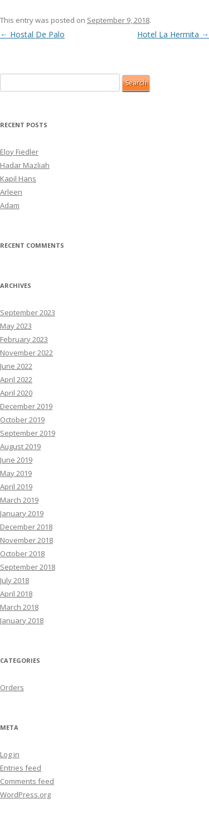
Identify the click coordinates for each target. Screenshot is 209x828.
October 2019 (22, 420)
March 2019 (19, 500)
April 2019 (16, 487)
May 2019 (16, 473)
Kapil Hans (18, 179)
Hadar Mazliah (25, 165)
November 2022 (26, 353)
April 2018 (16, 594)
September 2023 (27, 312)
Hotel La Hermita (173, 34)
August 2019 (20, 446)
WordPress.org (25, 795)
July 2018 (14, 580)
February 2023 (24, 339)
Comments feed (27, 781)
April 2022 (16, 379)
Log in (10, 754)
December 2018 (26, 527)
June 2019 (16, 460)
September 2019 (27, 433)
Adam (10, 205)
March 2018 (19, 607)
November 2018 (26, 540)
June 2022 (16, 366)
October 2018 (22, 553)
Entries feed (20, 768)
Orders (12, 687)
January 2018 (21, 620)
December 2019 (26, 406)
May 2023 (16, 326)
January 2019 (21, 513)
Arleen (11, 192)
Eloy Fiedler (19, 152)
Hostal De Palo (32, 34)
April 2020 (16, 393)
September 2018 (27, 567)
